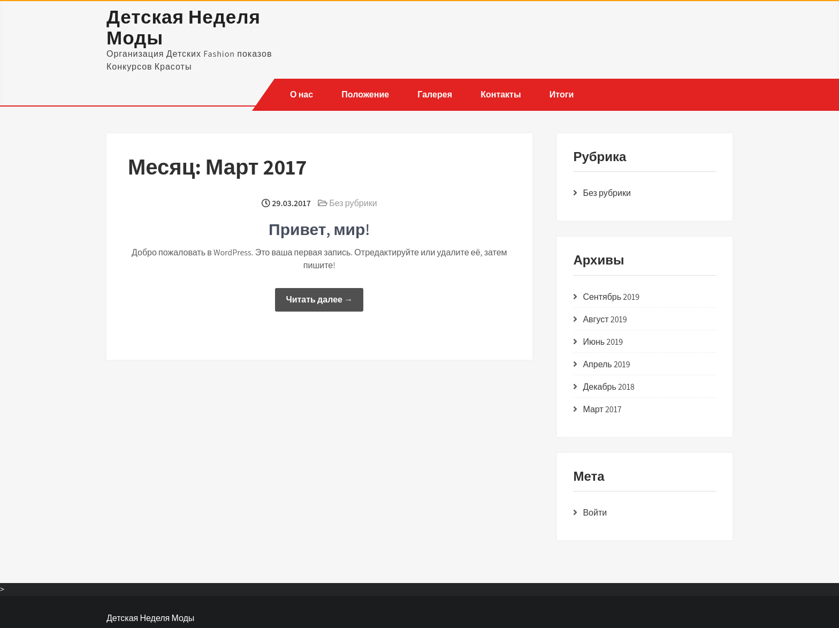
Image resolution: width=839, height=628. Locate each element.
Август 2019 (605, 319)
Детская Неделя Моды (183, 27)
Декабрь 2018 (608, 386)
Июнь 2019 (603, 341)
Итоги (561, 94)
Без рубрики (353, 203)
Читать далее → (319, 299)
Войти (595, 512)
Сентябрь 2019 (611, 296)
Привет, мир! (319, 229)
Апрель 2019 (606, 364)
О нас (301, 94)
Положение (365, 94)
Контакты (500, 94)
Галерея (434, 94)
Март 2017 (602, 409)
